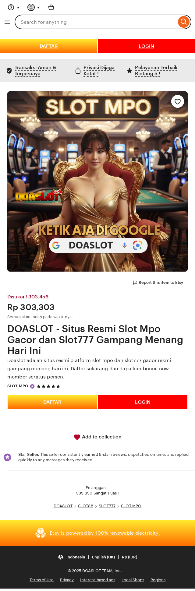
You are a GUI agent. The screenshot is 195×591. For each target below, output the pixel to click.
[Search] (183, 22)
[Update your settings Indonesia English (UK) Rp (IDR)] (97, 557)
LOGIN (146, 46)
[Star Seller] (32, 386)
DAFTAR (49, 46)
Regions (158, 580)
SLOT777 (107, 506)
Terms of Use (42, 580)
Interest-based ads (97, 580)
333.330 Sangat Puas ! (97, 493)
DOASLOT (63, 506)
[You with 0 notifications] (34, 7)
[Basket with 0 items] (51, 7)
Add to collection (97, 437)
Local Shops (133, 580)
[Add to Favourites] (177, 101)
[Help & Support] (14, 7)
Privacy (67, 580)
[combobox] (95, 22)
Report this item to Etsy (157, 283)
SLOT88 (85, 506)
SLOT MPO (17, 386)
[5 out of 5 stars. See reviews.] (49, 386)
